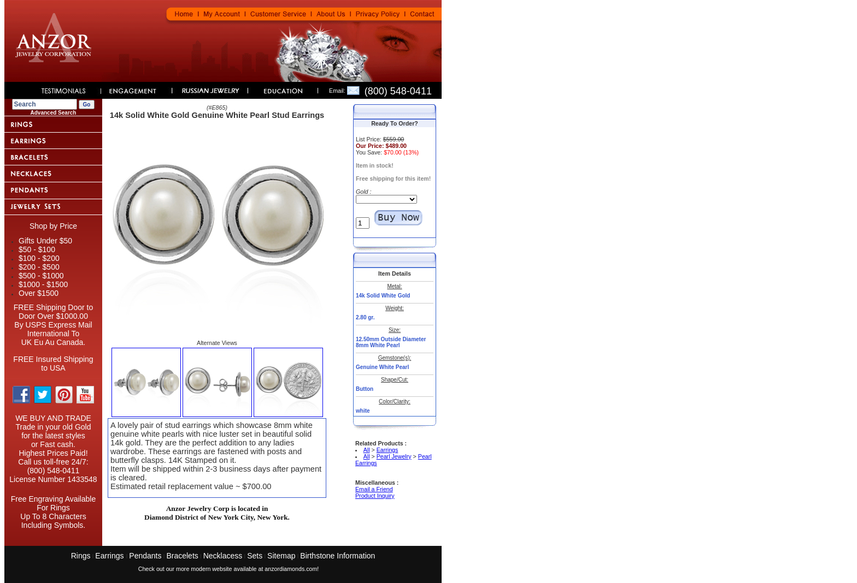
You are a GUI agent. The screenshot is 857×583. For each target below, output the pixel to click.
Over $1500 (38, 293)
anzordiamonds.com (291, 569)
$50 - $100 (37, 249)
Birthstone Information (337, 555)
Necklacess (223, 555)
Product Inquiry (375, 495)
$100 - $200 (39, 258)
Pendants (145, 555)
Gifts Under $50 (45, 240)
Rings (81, 555)
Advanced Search (54, 113)
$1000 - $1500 (43, 284)
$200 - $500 (39, 267)
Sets (254, 555)
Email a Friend (374, 489)
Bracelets (182, 555)
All (366, 450)
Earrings (387, 450)
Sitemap (281, 555)
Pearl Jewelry (394, 456)
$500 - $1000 (41, 275)
